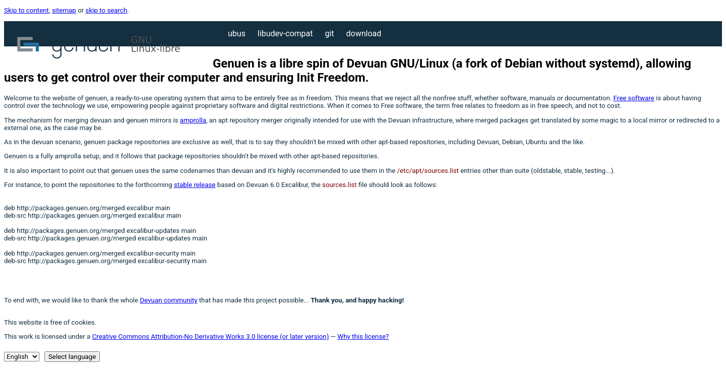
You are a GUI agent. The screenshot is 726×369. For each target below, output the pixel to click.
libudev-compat (286, 33)
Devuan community (168, 300)
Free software (634, 98)
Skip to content (26, 10)
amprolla (193, 120)
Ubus (238, 33)
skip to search (107, 10)
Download (364, 33)
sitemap (64, 10)
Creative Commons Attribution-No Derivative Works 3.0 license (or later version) (210, 336)
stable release (195, 185)
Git (330, 33)
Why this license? (363, 336)
